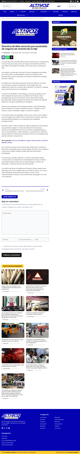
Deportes (74, 11)
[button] (3, 57)
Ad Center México (72, 452)
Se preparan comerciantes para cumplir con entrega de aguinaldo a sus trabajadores (36, 341)
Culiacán (23, 11)
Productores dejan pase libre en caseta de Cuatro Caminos (35, 313)
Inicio (4, 11)
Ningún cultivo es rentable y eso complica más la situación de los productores (11, 287)
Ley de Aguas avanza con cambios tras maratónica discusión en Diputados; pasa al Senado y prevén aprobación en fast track (12, 315)
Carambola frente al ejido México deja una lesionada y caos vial (13, 365)
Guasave (33, 11)
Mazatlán (56, 11)
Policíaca (65, 11)
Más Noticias (22, 15)
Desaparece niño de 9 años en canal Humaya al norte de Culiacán (12, 340)
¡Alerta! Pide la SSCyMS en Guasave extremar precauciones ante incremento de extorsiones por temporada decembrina (36, 288)
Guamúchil (45, 11)
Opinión (60, 15)
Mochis (13, 11)
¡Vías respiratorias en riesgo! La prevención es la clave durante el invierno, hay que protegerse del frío (36, 366)
